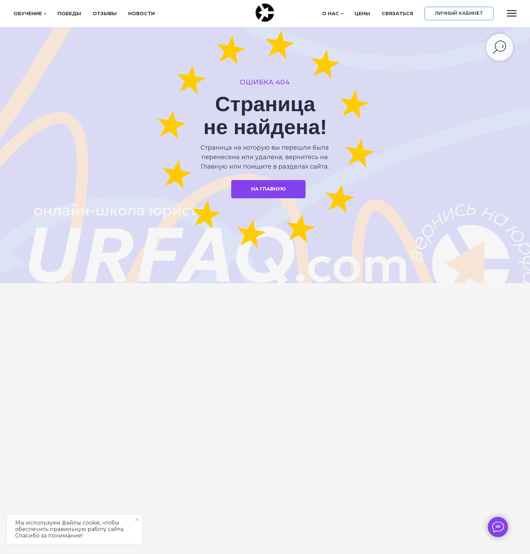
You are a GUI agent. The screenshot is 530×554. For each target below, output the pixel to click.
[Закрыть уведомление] (137, 519)
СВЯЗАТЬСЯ (397, 13)
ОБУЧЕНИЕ (28, 13)
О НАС (330, 13)
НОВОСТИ (141, 13)
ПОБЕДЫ (69, 13)
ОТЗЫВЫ (105, 13)
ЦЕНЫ (362, 13)
